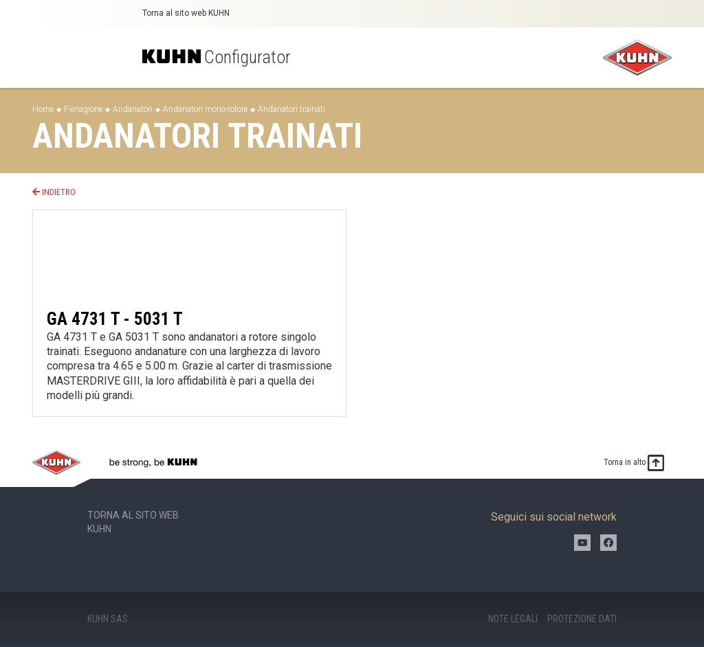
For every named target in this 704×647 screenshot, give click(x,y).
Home (43, 109)
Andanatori (133, 109)
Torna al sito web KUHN (186, 13)
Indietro (54, 192)
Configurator (216, 57)
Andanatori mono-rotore (205, 109)
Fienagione (83, 109)
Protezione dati (582, 618)
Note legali (513, 618)
